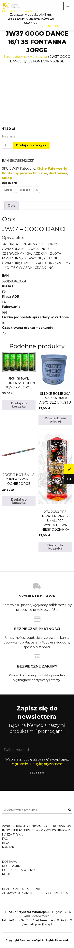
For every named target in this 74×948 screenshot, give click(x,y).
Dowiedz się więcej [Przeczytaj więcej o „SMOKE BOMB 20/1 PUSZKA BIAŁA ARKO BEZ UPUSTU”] (55, 419)
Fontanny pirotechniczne (24, 173)
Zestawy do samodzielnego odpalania (35, 893)
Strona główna (15, 56)
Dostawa (9, 862)
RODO (6, 874)
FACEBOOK (10, 11)
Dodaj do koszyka (31, 145)
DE (42, 26)
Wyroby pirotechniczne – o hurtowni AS (36, 826)
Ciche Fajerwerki (52, 168)
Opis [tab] (11, 205)
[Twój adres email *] (37, 749)
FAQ (5, 838)
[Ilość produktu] (7, 145)
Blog (6, 843)
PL (50, 26)
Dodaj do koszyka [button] (19, 404)
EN (57, 26)
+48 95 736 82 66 (20, 920)
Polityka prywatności (20, 870)
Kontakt (9, 847)
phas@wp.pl (30, 11)
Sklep (7, 178)
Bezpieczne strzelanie (21, 889)
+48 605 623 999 (60, 920)
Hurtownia (38, 56)
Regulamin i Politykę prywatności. (37, 764)
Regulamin (11, 866)
